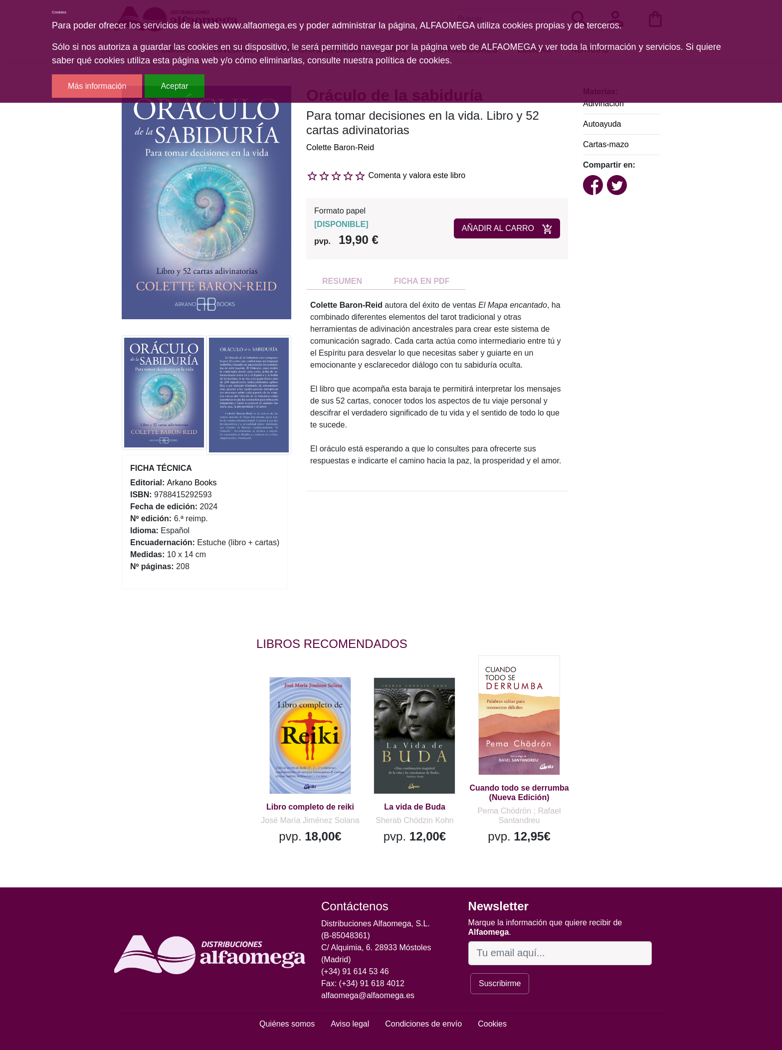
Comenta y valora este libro (416, 175)
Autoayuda (602, 124)
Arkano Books (192, 482)
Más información (97, 86)
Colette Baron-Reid (340, 147)
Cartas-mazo (606, 144)
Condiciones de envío (423, 1024)
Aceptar (174, 86)
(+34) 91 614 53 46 (355, 971)
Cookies (492, 1024)
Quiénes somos (287, 1024)
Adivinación (603, 103)
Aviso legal (350, 1024)
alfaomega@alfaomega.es (367, 995)
